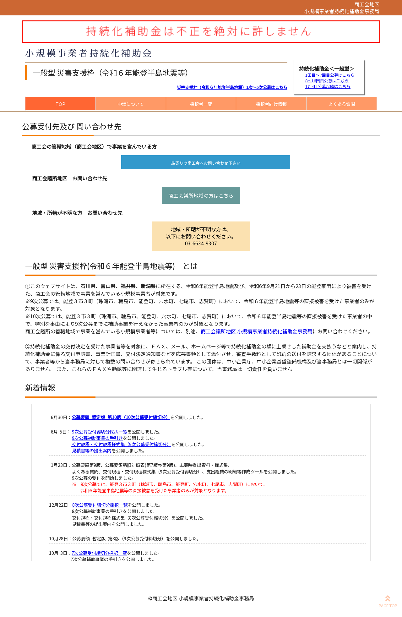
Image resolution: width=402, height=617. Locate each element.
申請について (130, 104)
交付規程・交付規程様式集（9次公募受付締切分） (121, 444)
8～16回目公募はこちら (327, 81)
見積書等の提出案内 (91, 450)
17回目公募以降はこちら (327, 86)
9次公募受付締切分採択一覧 (99, 431)
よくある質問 (342, 104)
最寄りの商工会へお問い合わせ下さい (206, 163)
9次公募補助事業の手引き (97, 437)
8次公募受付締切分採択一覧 (100, 504)
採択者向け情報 (271, 104)
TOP (60, 104)
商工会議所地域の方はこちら (201, 195)
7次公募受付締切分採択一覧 (99, 552)
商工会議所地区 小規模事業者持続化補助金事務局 (256, 331)
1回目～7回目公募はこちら (330, 75)
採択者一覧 (201, 104)
